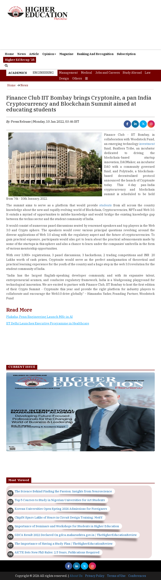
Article (34, 54)
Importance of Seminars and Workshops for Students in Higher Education (67, 526)
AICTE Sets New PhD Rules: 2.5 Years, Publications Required (57, 552)
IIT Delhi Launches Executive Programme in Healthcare (47, 323)
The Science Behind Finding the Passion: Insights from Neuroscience (63, 491)
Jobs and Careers (107, 73)
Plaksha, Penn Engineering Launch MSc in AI (39, 317)
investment (147, 144)
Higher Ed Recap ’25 (19, 60)
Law (148, 73)
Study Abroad (132, 73)
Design (64, 78)
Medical (86, 73)
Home (9, 54)
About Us (76, 576)
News (21, 54)
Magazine (66, 54)
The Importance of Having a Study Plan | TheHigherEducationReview (63, 544)
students (105, 205)
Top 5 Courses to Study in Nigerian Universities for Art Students (60, 500)
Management (68, 73)
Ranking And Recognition (95, 54)
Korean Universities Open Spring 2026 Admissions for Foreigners (61, 509)
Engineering (43, 73)
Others (77, 78)
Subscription (126, 54)
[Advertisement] (80, 344)
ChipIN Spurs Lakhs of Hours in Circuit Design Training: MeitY (58, 517)
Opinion (49, 54)
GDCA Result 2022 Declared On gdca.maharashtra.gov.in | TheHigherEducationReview (76, 535)
